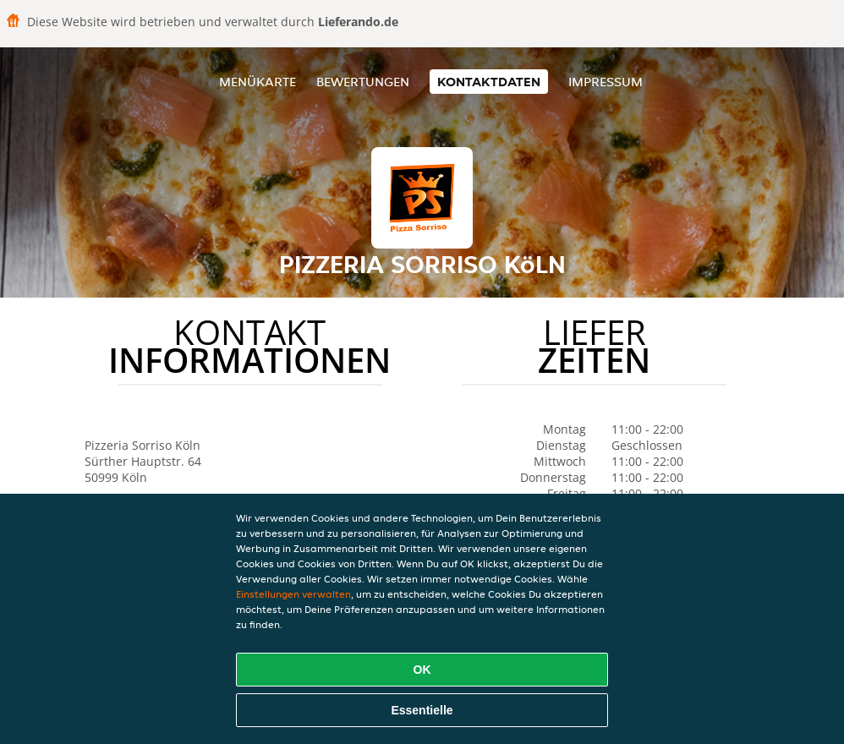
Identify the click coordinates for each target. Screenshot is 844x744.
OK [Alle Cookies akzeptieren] (422, 669)
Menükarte (257, 81)
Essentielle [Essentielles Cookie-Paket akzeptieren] (421, 710)
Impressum (605, 81)
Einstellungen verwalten (293, 594)
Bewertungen (362, 81)
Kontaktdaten (488, 81)
